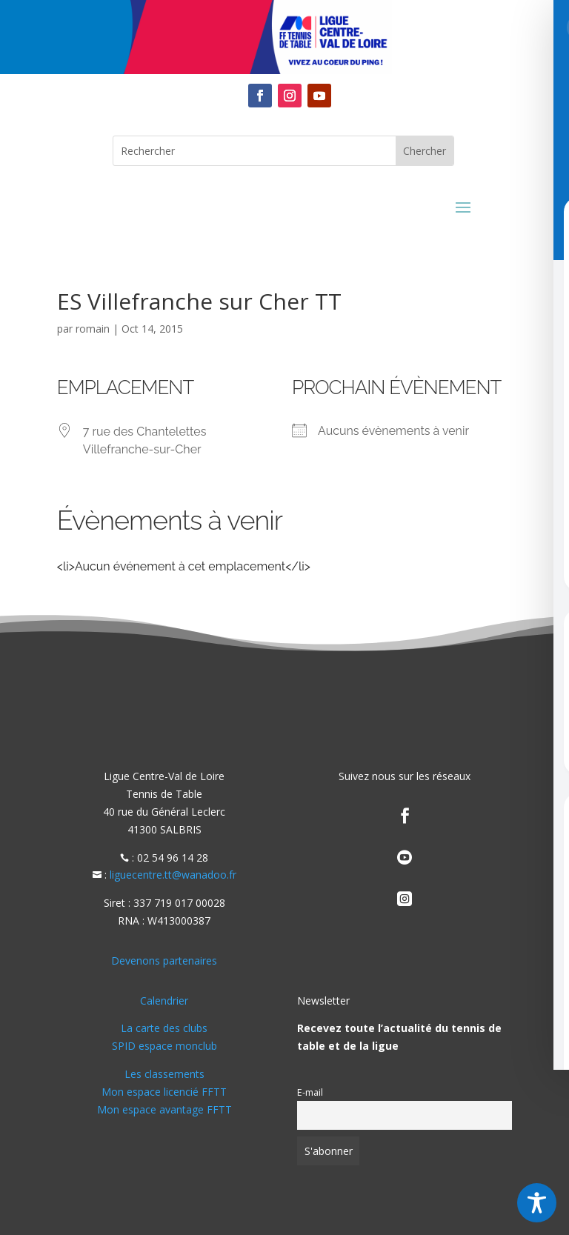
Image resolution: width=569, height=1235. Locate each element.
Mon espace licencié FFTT (164, 1092)
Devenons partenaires (164, 960)
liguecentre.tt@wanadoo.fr (173, 875)
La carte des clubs (164, 1028)
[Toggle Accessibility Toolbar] (537, 1203)
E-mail (310, 1092)
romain (93, 329)
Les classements (164, 1074)
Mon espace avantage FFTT (164, 1109)
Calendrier (164, 1000)
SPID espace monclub (164, 1046)
